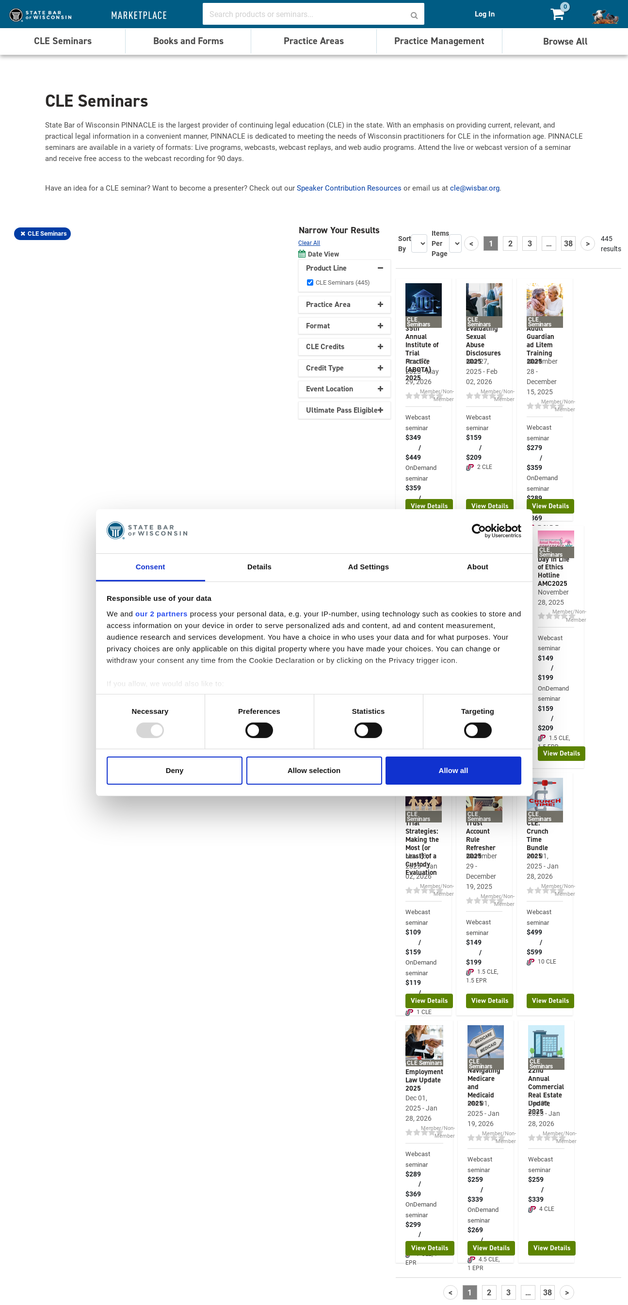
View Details (429, 506)
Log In (485, 14)
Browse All (565, 41)
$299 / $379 (413, 1234)
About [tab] (477, 566)
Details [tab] (259, 566)
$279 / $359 (534, 457)
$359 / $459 (413, 497)
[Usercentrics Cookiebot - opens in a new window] (478, 531)
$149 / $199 (545, 668)
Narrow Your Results (340, 230)
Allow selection (314, 770)
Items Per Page (440, 243)
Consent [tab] (150, 566)
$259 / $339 (475, 1189)
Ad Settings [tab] (368, 566)
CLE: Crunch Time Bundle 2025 (537, 839)
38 (568, 243)
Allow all (453, 770)
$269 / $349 (475, 1239)
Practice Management (439, 40)
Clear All (309, 242)
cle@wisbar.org (474, 188)
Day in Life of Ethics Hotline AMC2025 (553, 571)
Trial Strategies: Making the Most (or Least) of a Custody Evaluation (422, 847)
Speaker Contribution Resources (349, 188)
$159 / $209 (474, 447)
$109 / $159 (413, 942)
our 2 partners (161, 613)
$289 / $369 (413, 1184)
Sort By (404, 243)
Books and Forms (188, 40)
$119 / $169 (413, 992)
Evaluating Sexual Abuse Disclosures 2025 (483, 344)
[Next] (587, 243)
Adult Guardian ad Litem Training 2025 (540, 344)
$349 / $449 (413, 447)
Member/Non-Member (437, 395)
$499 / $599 (534, 942)
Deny (175, 770)
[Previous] (471, 243)
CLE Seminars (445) (343, 282)
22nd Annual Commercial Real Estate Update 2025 (546, 1090)
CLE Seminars (63, 40)
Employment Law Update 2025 (424, 1080)
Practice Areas (314, 40)
